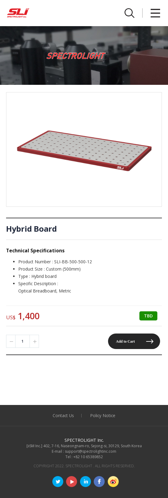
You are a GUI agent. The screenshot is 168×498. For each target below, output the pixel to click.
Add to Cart (125, 341)
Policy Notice (102, 415)
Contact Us (63, 415)
